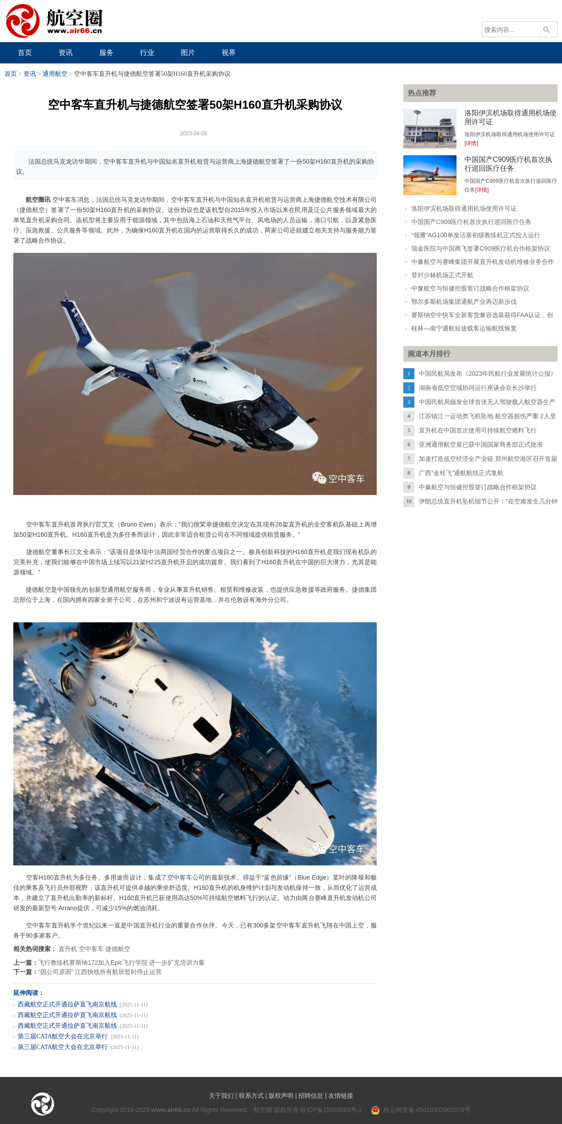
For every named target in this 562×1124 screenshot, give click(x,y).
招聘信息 (310, 1095)
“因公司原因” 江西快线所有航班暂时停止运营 (100, 971)
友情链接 (340, 1095)
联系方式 (251, 1095)
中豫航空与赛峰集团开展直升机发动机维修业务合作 (482, 261)
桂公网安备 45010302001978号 (421, 1109)
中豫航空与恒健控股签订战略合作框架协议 (470, 288)
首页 (10, 74)
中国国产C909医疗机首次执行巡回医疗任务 (471, 221)
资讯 (29, 74)
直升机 (68, 948)
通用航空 (55, 74)
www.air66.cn (171, 1109)
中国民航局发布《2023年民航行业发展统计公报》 (488, 373)
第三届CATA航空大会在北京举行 (63, 1036)
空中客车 (91, 948)
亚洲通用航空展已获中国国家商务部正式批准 (481, 444)
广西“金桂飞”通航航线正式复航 (461, 472)
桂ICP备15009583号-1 (331, 1109)
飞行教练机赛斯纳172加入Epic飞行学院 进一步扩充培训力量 (121, 962)
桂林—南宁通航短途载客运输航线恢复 (464, 328)
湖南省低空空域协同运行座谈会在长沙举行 (478, 387)
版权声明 (281, 1095)
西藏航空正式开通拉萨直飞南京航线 (67, 1004)
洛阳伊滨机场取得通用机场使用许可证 (464, 208)
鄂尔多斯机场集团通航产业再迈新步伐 (464, 301)
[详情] (471, 143)
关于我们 (221, 1095)
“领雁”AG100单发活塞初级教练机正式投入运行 (475, 235)
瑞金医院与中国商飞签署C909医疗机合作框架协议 (480, 248)
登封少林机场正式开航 (442, 275)
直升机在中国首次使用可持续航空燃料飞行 (478, 430)
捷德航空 (117, 948)
